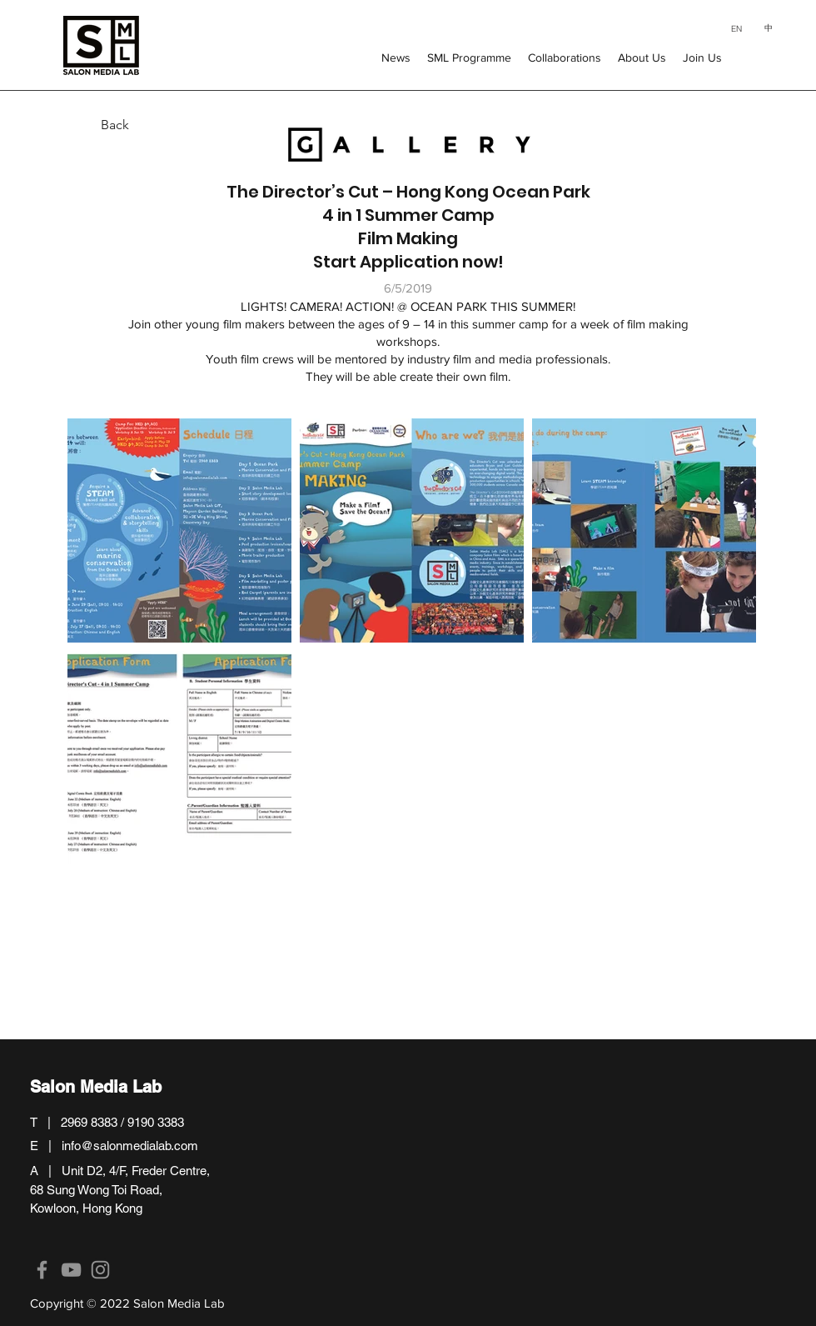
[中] (768, 28)
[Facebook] (42, 1270)
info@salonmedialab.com (130, 1145)
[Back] (87, 125)
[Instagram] (100, 1270)
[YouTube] (71, 1270)
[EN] (736, 28)
